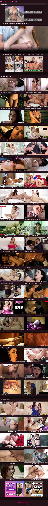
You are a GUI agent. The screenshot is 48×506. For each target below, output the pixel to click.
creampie (19, 54)
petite (3, 54)
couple (37, 54)
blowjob (7, 54)
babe (15, 54)
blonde (29, 54)
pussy (11, 54)
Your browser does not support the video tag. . (24, 39)
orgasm (24, 54)
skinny (33, 54)
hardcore (42, 54)
